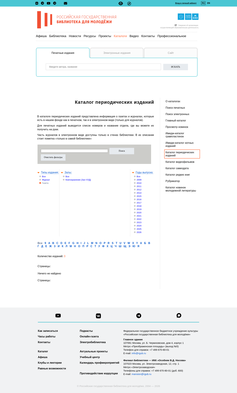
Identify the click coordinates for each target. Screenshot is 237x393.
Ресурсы (90, 36)
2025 (139, 229)
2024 (139, 225)
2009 (139, 180)
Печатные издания (71, 55)
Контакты (148, 36)
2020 (139, 212)
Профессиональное (172, 36)
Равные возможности (52, 368)
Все (44, 176)
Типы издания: (50, 172)
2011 (139, 186)
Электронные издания (117, 53)
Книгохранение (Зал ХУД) (78, 180)
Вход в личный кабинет (186, 3)
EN (208, 3)
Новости (75, 36)
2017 (139, 203)
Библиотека (57, 36)
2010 (139, 183)
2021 (139, 216)
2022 (139, 219)
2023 (139, 222)
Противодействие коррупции (99, 373)
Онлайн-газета (89, 336)
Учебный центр (90, 357)
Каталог (43, 351)
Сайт (171, 53)
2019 (139, 209)
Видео (134, 36)
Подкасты (86, 330)
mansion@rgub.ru (141, 374)
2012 (139, 189)
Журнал (46, 180)
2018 (139, 206)
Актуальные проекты (94, 351)
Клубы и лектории (50, 362)
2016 (139, 199)
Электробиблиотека (93, 342)
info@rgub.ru (139, 353)
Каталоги (120, 36)
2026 (139, 232)
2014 (139, 193)
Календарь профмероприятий (99, 362)
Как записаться (48, 330)
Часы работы (46, 336)
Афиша (41, 36)
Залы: (68, 172)
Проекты (105, 36)
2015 (139, 196)
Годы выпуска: (144, 172)
